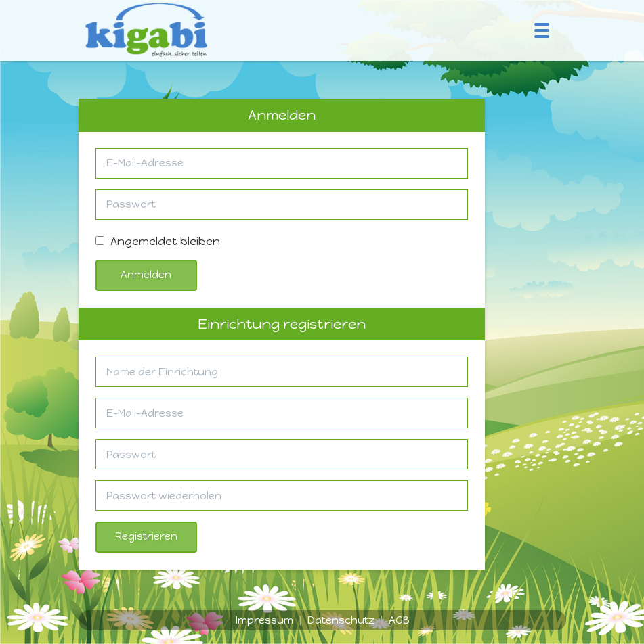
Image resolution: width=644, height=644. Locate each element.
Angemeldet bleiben (157, 241)
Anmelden (146, 275)
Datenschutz (340, 620)
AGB (399, 620)
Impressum (264, 620)
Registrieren (146, 536)
